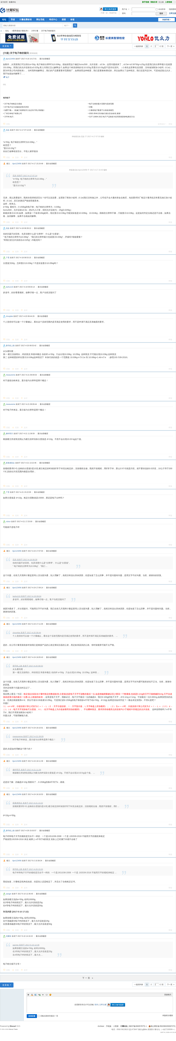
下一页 (169, 46)
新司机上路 (10, 346)
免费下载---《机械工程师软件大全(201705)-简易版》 (24, 110)
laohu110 (9, 287)
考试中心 (53, 19)
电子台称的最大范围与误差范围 (101, 104)
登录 (96, 1005)
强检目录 (153, 2)
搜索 (64, 19)
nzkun (8, 521)
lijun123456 (10, 59)
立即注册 (172, 13)
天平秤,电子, (9, 117)
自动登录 (160, 9)
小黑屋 (116, 1026)
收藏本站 (12, 2)
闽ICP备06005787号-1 (138, 1026)
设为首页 (4, 2)
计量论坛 (1, 31)
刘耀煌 (8, 936)
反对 (25, 157)
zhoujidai (9, 316)
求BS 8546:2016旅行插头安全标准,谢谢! (105, 113)
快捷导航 (165, 20)
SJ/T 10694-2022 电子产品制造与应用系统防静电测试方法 (112, 117)
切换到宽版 (174, 2)
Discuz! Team (13, 1029)
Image (35, 994)
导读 (13, 19)
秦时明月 (9, 434)
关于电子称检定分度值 (13, 104)
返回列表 (139, 46)
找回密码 (172, 9)
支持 (17, 157)
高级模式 (167, 995)
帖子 (66, 25)
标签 (72, 19)
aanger (8, 894)
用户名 (124, 9)
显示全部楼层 (44, 59)
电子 (7, 77)
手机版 (108, 1026)
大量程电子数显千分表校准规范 (101, 110)
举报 (170, 124)
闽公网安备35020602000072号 (162, 1026)
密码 (124, 13)
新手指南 (145, 2)
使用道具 (161, 124)
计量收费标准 (25, 19)
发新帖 (5, 46)
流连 (7, 130)
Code (46, 994)
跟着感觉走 (10, 463)
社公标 (161, 2)
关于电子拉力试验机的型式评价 (16, 107)
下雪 (7, 258)
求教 (91, 107)
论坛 (7, 31)
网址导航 (40, 19)
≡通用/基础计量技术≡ (20, 31)
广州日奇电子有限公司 (13, 113)
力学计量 (34, 31)
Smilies (50, 994)
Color (32, 994)
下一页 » (88, 978)
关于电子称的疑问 (48, 31)
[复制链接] (33, 53)
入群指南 (168, 2)
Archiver (101, 1026)
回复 (8, 124)
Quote (43, 994)
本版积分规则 (167, 1015)
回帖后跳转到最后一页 (48, 1016)
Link (39, 994)
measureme (10, 375)
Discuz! (13, 1026)
